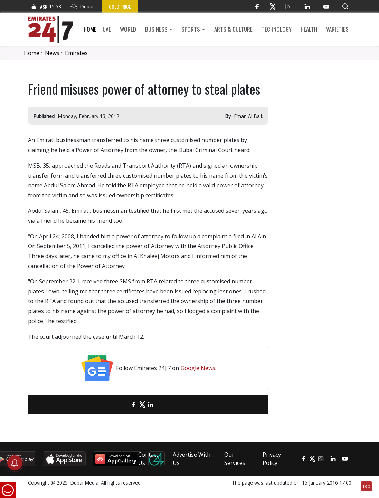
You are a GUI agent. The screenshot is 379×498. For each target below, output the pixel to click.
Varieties (337, 29)
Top (366, 486)
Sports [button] (190, 29)
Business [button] (156, 29)
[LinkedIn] (307, 6)
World (128, 29)
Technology (277, 29)
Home (90, 29)
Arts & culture (233, 29)
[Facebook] (257, 6)
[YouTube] (326, 6)
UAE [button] (107, 29)
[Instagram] (288, 6)
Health (309, 29)
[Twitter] (272, 6)
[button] (345, 6)
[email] (121, 404)
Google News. (198, 368)
